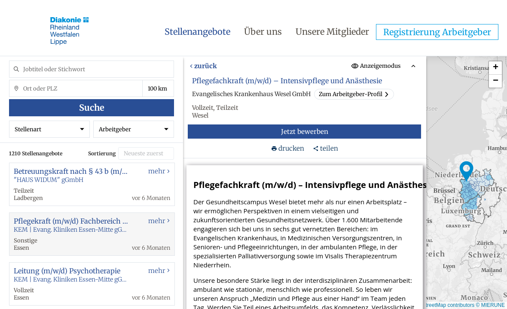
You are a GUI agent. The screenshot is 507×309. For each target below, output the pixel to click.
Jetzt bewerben (304, 131)
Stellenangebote (197, 31)
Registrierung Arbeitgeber (437, 32)
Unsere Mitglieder (332, 31)
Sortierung (102, 153)
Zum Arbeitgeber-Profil (354, 94)
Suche (91, 107)
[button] (466, 171)
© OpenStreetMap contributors (439, 305)
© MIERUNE (490, 305)
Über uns (263, 31)
